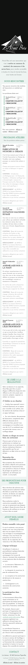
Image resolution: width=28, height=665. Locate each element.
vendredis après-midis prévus (11, 617)
